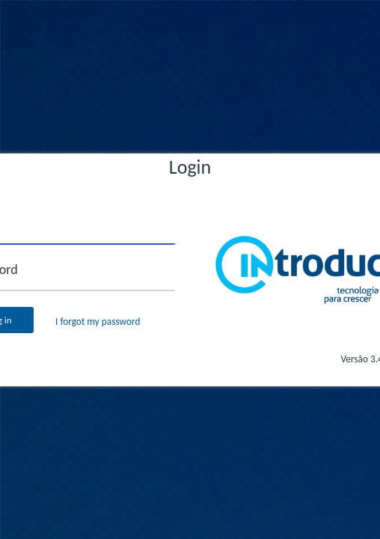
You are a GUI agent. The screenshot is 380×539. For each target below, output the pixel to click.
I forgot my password (97, 321)
